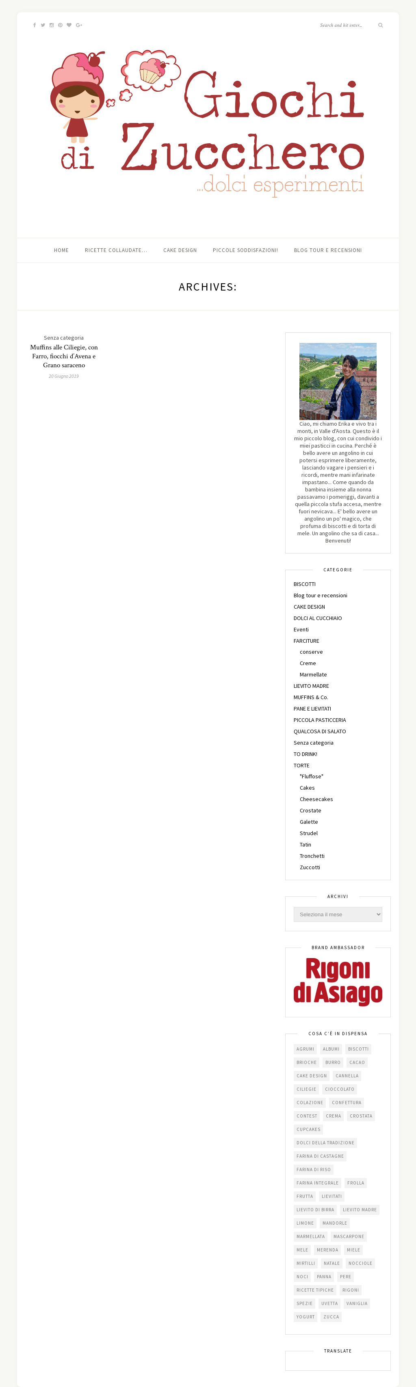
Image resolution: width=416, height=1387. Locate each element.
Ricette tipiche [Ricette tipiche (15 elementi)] (315, 1290)
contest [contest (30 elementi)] (307, 1116)
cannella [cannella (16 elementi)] (347, 1076)
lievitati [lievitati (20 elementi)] (332, 1196)
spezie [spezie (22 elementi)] (305, 1303)
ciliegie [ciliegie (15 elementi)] (306, 1089)
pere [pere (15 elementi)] (345, 1276)
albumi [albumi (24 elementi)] (331, 1049)
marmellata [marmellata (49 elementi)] (311, 1236)
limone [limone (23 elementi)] (305, 1223)
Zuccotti (310, 867)
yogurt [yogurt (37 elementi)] (306, 1317)
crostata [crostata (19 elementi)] (361, 1116)
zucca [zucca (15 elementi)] (331, 1317)
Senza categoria (314, 742)
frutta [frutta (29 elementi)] (305, 1196)
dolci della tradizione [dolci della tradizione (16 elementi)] (326, 1143)
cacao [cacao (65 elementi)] (357, 1062)
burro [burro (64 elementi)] (333, 1062)
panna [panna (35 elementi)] (324, 1276)
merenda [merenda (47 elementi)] (327, 1250)
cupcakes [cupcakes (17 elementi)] (309, 1129)
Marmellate (313, 674)
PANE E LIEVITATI (312, 708)
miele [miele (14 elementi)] (353, 1250)
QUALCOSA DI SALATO (320, 731)
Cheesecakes (316, 799)
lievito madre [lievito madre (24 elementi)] (360, 1210)
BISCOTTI (305, 584)
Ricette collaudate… (116, 250)
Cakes (307, 787)
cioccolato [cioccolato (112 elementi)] (340, 1089)
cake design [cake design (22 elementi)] (312, 1076)
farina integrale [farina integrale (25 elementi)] (318, 1183)
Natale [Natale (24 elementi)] (332, 1263)
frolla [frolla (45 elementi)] (355, 1183)
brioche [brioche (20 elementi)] (307, 1062)
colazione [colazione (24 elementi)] (310, 1102)
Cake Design (180, 250)
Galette (309, 821)
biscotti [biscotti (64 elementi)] (358, 1049)
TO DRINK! (305, 754)
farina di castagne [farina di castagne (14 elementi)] (320, 1156)
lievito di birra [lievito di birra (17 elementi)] (315, 1210)
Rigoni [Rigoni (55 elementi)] (350, 1290)
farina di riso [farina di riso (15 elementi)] (314, 1169)
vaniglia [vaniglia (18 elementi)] (357, 1303)
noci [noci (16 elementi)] (302, 1276)
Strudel (309, 833)
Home (61, 250)
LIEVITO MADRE (311, 685)
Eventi (301, 629)
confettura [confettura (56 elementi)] (347, 1102)
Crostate (310, 810)
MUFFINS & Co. (311, 697)
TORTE (302, 765)
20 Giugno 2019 (64, 376)
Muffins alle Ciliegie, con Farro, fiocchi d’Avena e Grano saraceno (64, 356)
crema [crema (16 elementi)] (333, 1116)
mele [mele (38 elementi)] (302, 1250)
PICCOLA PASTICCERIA (320, 720)
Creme (308, 663)
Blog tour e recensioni (328, 250)
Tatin (305, 844)
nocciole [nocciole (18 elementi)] (361, 1263)
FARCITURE (306, 640)
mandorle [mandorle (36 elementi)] (335, 1223)
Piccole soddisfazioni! (245, 250)
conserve (311, 651)
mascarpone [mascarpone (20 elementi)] (349, 1236)
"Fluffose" (311, 776)
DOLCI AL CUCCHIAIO (318, 618)
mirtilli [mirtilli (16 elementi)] (306, 1263)
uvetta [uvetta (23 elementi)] (329, 1303)
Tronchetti (312, 855)
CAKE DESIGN (309, 606)
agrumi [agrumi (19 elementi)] (305, 1049)
